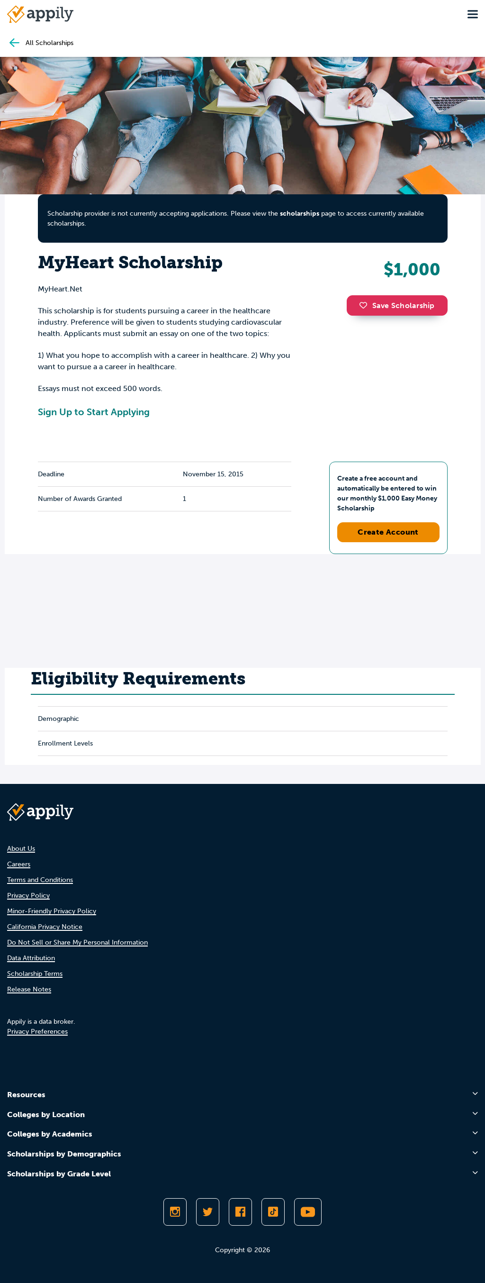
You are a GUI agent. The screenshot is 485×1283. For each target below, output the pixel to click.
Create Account (388, 532)
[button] (365, 305)
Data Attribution (31, 958)
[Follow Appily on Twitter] (207, 1212)
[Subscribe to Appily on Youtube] (308, 1212)
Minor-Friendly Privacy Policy (51, 911)
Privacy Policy (28, 896)
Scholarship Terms (35, 974)
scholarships (299, 213)
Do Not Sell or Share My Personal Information (77, 942)
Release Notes (29, 989)
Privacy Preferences (37, 1032)
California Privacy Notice (44, 927)
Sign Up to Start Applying (94, 412)
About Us (21, 849)
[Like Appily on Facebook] (240, 1212)
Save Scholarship (396, 305)
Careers (18, 864)
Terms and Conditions (40, 880)
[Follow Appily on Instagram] (175, 1212)
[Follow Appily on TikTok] (273, 1212)
